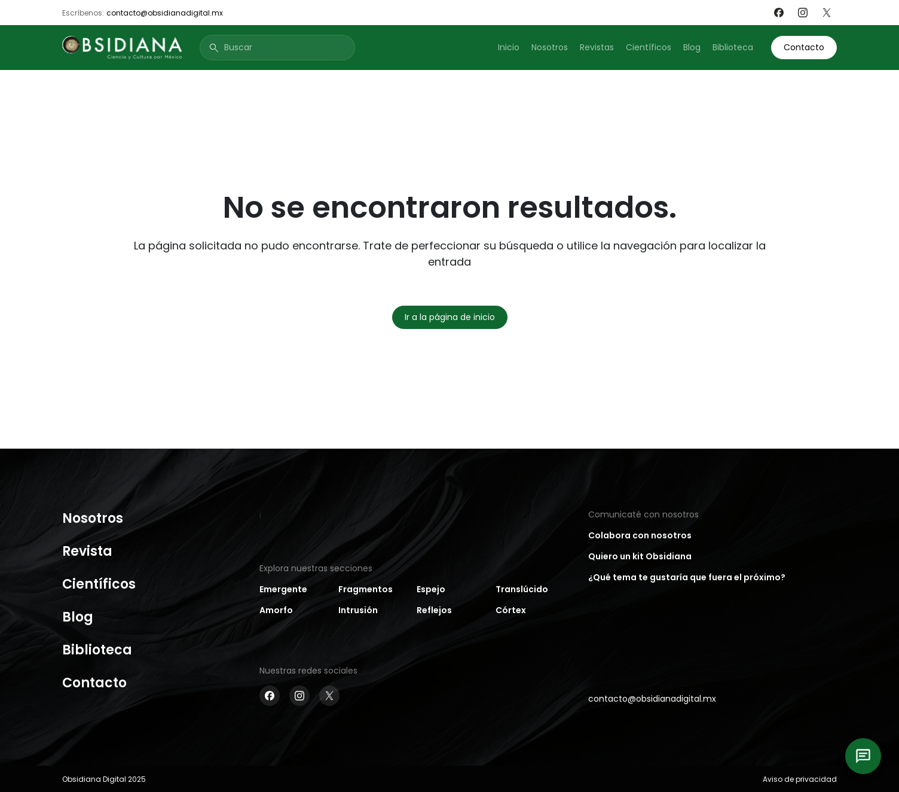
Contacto (804, 47)
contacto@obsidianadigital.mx (164, 13)
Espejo (431, 589)
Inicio (508, 47)
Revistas (597, 47)
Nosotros (549, 47)
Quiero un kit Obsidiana (640, 556)
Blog (692, 47)
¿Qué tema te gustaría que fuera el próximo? (686, 577)
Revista (87, 551)
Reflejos (434, 610)
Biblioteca (733, 47)
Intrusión (358, 610)
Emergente (283, 589)
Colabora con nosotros (640, 535)
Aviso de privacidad (800, 779)
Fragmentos (365, 589)
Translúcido (522, 589)
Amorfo (276, 610)
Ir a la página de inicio (450, 317)
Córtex (511, 610)
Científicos (648, 47)
